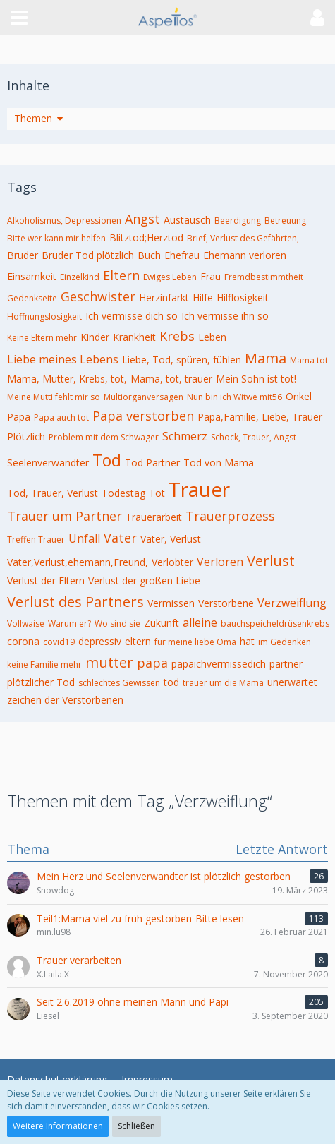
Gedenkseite (32, 298)
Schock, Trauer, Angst (253, 437)
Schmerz (184, 436)
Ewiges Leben (170, 277)
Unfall (84, 538)
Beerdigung (237, 221)
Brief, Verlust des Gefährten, (243, 238)
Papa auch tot (61, 417)
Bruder (22, 255)
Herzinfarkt (164, 297)
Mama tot (309, 360)
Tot (157, 493)
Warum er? (69, 624)
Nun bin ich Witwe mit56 (234, 397)
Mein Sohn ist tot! (256, 378)
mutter (109, 662)
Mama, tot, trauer (171, 378)
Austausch (187, 220)
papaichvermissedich (218, 663)
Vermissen (171, 603)
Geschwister (98, 296)
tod (171, 682)
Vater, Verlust (170, 539)
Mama (265, 358)
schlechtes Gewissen (119, 683)
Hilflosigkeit (243, 297)
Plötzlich (26, 436)
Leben (212, 337)
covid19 (59, 642)
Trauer (199, 489)
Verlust (271, 560)
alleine (200, 622)
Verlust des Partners (75, 601)
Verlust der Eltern (46, 580)
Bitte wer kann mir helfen (56, 238)
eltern (138, 641)
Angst (142, 218)
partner (286, 663)
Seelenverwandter (48, 462)
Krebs (177, 335)
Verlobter (172, 562)
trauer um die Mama (223, 683)
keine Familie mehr (44, 664)
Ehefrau (182, 255)
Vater (120, 537)
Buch (149, 255)
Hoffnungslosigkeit (44, 317)
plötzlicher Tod (41, 682)
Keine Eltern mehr (42, 338)
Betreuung (285, 221)
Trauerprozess (230, 515)
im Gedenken (284, 642)
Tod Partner (152, 462)
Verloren (220, 562)
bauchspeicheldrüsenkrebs (275, 624)
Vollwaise (25, 624)
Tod (106, 460)
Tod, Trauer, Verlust (52, 493)
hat (247, 641)
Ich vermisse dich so (131, 316)
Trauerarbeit (154, 517)
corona (23, 641)
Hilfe (203, 297)
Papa (18, 416)
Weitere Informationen (58, 1126)
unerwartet (292, 682)
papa (152, 662)
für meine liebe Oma (195, 642)
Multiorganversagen (143, 397)
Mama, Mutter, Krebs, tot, (67, 378)
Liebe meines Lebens (62, 359)
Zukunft (161, 623)
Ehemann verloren (244, 255)
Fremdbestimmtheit (263, 277)
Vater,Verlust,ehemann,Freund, (77, 562)
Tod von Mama (218, 462)
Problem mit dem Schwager (104, 437)
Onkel (299, 396)
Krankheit (134, 337)
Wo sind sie (117, 624)
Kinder (94, 337)
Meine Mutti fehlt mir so (53, 397)
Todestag (123, 493)
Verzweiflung (292, 602)
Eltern (121, 275)
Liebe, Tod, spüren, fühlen (181, 359)
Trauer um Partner (64, 515)
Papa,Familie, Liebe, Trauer (259, 416)
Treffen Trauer (36, 540)
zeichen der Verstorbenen (65, 699)
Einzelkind (79, 277)
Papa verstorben (143, 415)
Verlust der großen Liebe (144, 580)
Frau (210, 276)
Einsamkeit (31, 276)
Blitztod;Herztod (146, 237)
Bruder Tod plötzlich (88, 255)
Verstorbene (226, 603)
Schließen (136, 1126)
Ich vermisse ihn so (225, 316)
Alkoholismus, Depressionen (64, 221)
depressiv (99, 641)
